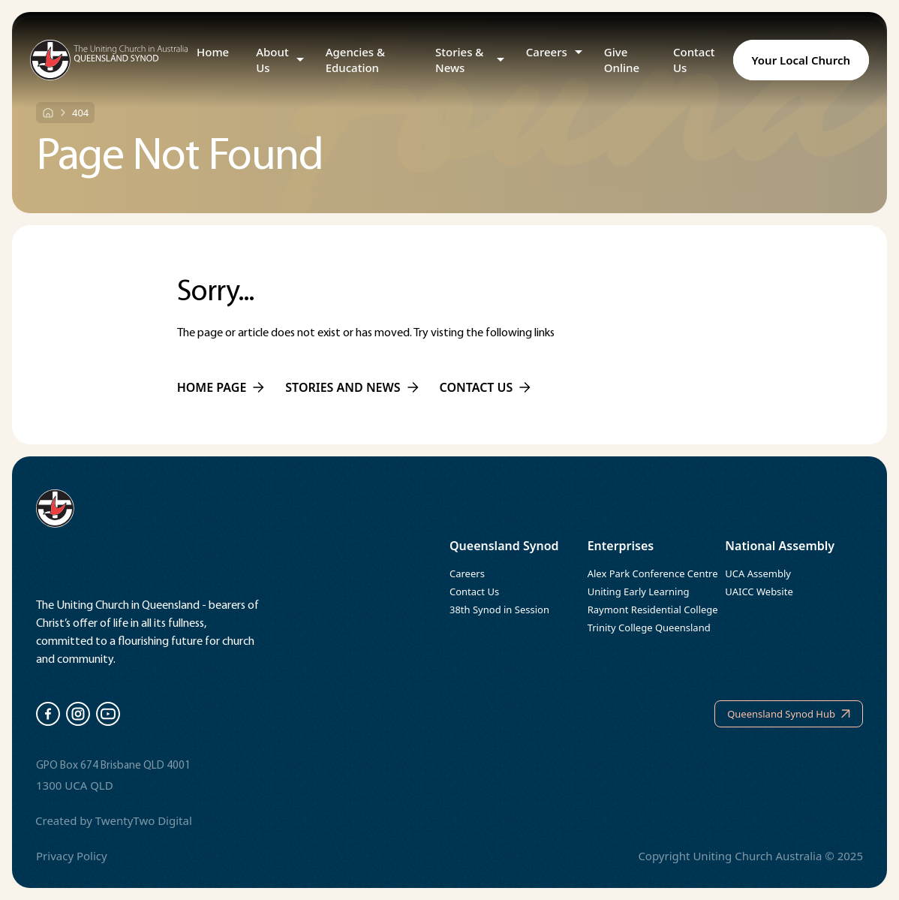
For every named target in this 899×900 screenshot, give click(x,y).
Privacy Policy (71, 855)
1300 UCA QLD (74, 785)
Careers (546, 51)
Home (213, 51)
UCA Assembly (758, 573)
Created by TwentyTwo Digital (113, 820)
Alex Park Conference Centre (653, 573)
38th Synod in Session (499, 609)
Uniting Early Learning (639, 591)
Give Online (621, 59)
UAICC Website (758, 591)
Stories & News (459, 59)
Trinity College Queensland (649, 627)
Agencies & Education (355, 59)
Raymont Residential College (653, 609)
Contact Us (694, 59)
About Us (272, 59)
